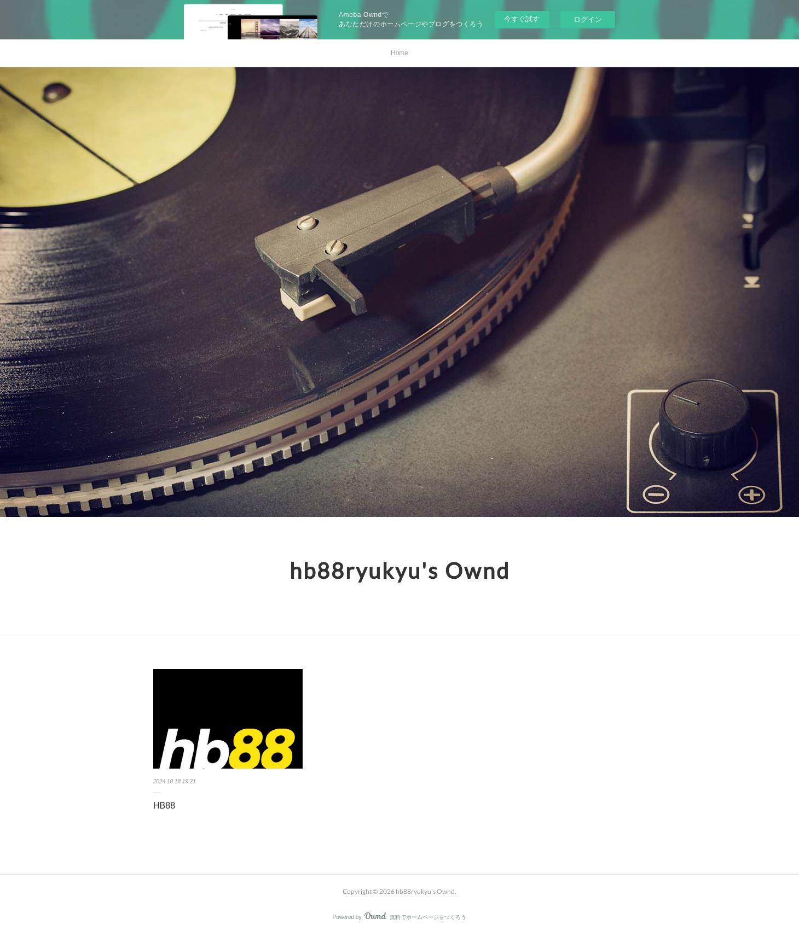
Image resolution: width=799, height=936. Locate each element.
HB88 (164, 805)
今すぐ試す (522, 19)
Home (399, 53)
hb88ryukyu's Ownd (400, 570)
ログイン (588, 19)
